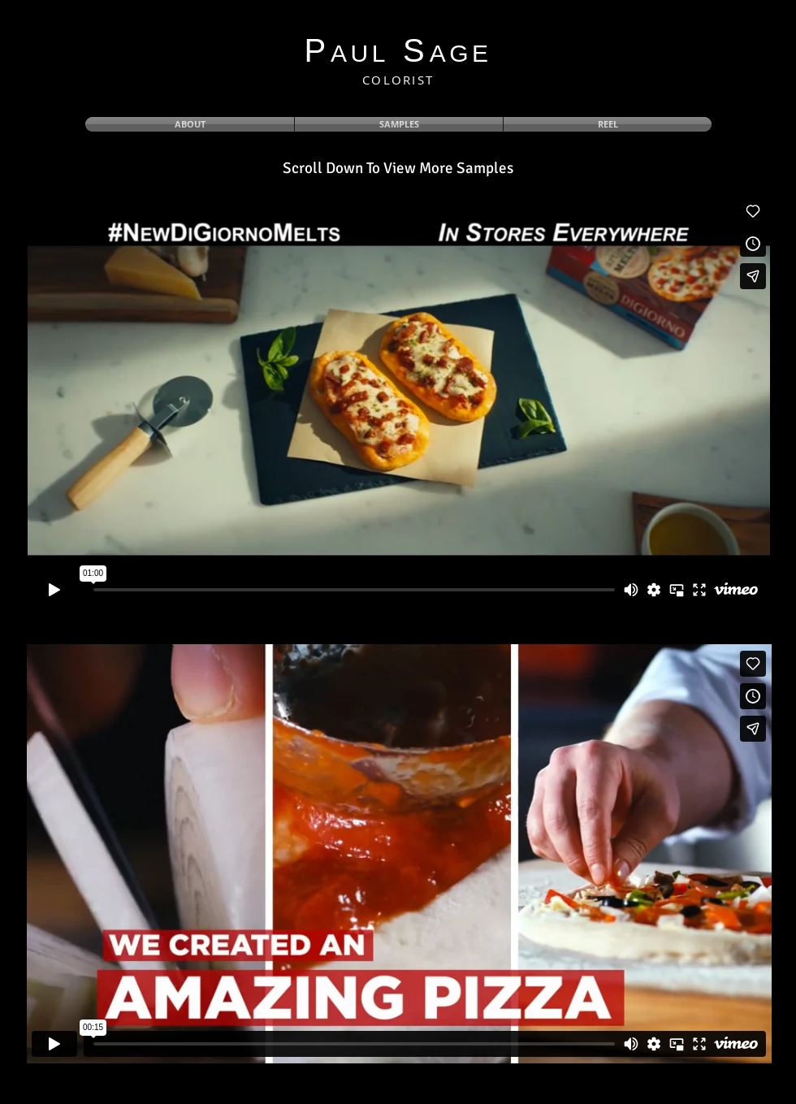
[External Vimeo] (398, 400)
